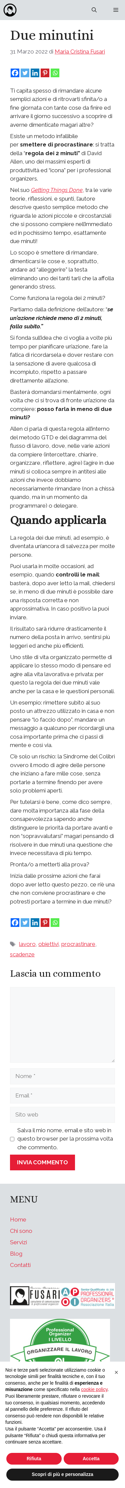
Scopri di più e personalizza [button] (62, 1474)
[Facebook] (15, 73)
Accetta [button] (91, 1458)
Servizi (18, 1242)
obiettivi (48, 944)
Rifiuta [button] (34, 1458)
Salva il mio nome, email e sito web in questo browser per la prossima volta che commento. (65, 1139)
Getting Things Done (57, 190)
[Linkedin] (35, 73)
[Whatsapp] (55, 73)
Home (18, 1219)
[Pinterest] (45, 73)
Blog (16, 1253)
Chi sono (21, 1231)
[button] (116, 1372)
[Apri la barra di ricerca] (94, 10)
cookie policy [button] (94, 1389)
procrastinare (78, 944)
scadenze (22, 954)
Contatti (20, 1265)
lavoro (27, 944)
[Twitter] (25, 73)
